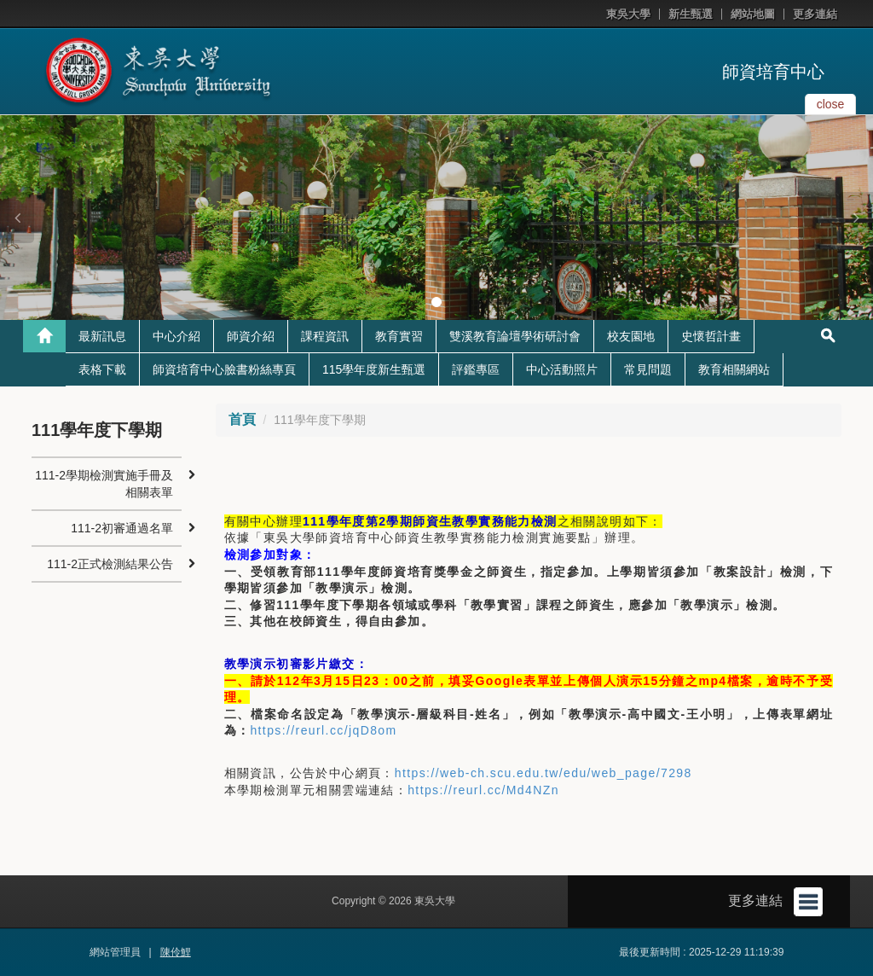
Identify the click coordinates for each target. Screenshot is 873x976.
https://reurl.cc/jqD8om (323, 730)
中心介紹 (176, 336)
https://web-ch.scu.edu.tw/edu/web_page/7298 (543, 773)
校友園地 (631, 336)
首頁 (242, 419)
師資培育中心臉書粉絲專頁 (224, 369)
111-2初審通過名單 (122, 528)
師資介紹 (251, 336)
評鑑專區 (476, 369)
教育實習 (399, 336)
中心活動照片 (562, 369)
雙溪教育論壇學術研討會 (515, 336)
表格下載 (102, 369)
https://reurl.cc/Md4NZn (483, 790)
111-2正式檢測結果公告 (110, 564)
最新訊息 (102, 336)
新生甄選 (690, 14)
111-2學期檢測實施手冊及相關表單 (104, 483)
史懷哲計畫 (711, 336)
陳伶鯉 (175, 952)
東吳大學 (628, 14)
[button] (17, 217)
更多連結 (815, 14)
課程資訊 (325, 336)
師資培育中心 (773, 71)
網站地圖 (753, 14)
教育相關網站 (734, 369)
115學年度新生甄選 (373, 369)
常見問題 (648, 369)
